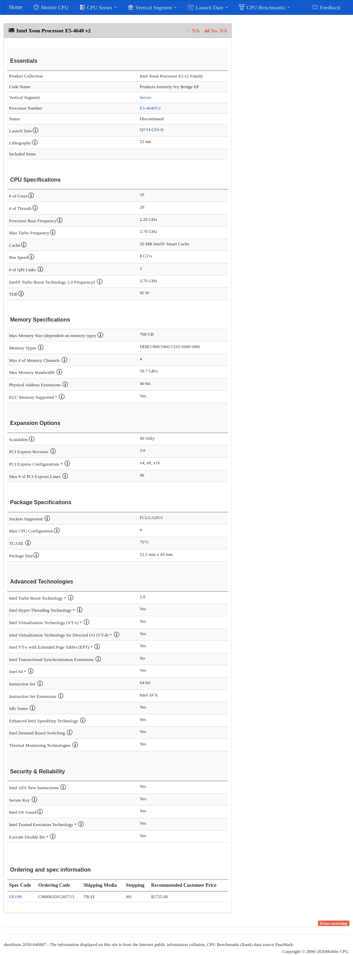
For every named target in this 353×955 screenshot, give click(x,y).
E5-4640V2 (150, 108)
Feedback (326, 7)
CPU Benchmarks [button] (264, 7)
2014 (157, 129)
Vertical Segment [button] (152, 7)
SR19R (15, 896)
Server (145, 97)
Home (15, 7)
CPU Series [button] (98, 7)
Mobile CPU (50, 7)
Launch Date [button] (208, 7)
